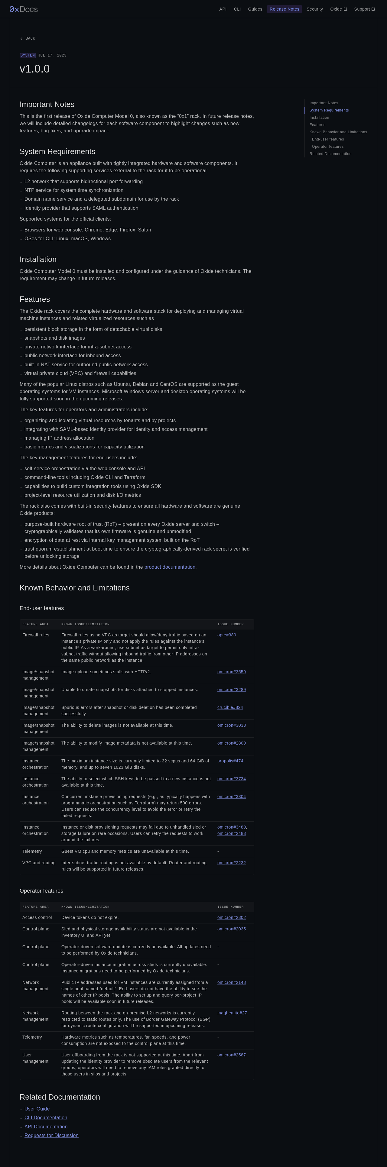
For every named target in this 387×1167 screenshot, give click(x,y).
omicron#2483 (231, 833)
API (223, 9)
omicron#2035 (231, 928)
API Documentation (46, 1126)
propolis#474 (230, 760)
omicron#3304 (231, 796)
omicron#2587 (231, 1054)
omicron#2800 (231, 743)
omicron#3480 (231, 827)
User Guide (37, 1108)
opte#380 (226, 634)
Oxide (338, 9)
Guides (255, 9)
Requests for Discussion (51, 1135)
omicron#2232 (231, 862)
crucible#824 (230, 707)
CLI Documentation (45, 1117)
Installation (38, 259)
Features (35, 299)
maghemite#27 (232, 1012)
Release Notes (284, 9)
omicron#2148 (231, 982)
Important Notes (47, 104)
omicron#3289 (231, 689)
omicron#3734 (231, 778)
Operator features (41, 891)
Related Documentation (60, 1097)
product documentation (170, 567)
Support (364, 9)
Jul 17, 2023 (43, 55)
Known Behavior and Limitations (75, 588)
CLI (237, 9)
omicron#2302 (231, 917)
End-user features (42, 608)
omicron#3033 (231, 725)
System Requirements (57, 151)
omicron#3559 (231, 671)
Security (315, 9)
